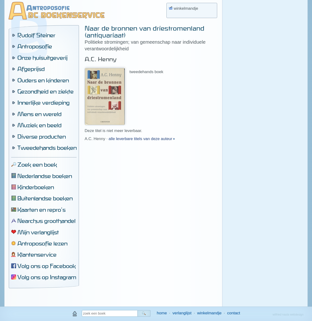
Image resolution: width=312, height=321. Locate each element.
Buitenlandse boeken (45, 198)
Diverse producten (41, 136)
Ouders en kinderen (43, 80)
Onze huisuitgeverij (42, 57)
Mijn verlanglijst (38, 232)
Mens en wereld (39, 114)
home (162, 313)
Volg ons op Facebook (46, 266)
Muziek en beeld (39, 125)
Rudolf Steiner (36, 35)
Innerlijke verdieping (43, 102)
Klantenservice (36, 254)
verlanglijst (181, 313)
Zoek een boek (37, 164)
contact (233, 313)
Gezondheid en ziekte (45, 91)
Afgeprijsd (31, 69)
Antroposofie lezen (42, 243)
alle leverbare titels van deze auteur (141, 139)
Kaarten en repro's (41, 209)
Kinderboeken (35, 187)
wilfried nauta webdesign (288, 314)
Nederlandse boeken (44, 176)
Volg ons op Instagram (46, 277)
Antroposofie (34, 46)
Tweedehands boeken (47, 147)
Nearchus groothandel (46, 220)
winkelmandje (209, 313)
